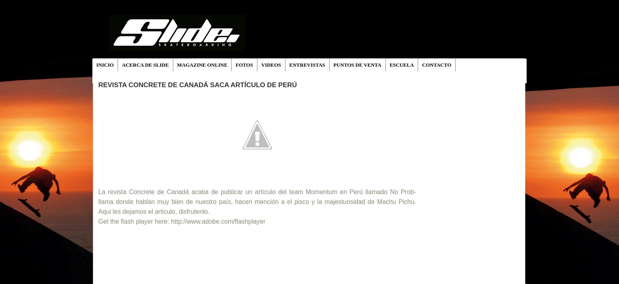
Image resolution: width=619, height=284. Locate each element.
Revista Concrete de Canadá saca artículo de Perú (197, 85)
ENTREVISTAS (307, 65)
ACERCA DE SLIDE (145, 65)
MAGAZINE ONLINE (202, 65)
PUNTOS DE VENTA (357, 65)
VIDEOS (271, 65)
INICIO (105, 65)
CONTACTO (436, 65)
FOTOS (244, 65)
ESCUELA (402, 65)
